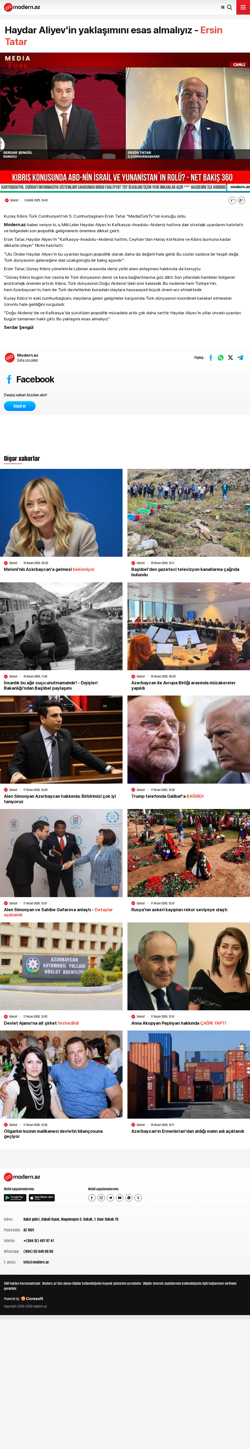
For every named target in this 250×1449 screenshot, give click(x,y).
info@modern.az (36, 1262)
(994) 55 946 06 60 (38, 1251)
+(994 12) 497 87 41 (38, 1241)
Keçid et (20, 406)
